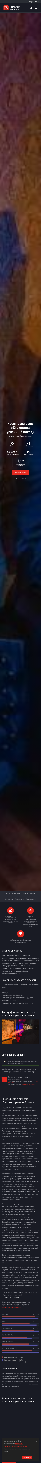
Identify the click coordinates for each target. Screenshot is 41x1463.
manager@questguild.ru (28, 1084)
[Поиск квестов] (31, 8)
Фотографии (9, 899)
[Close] (36, 1441)
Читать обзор (20, 479)
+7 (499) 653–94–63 (33, 2)
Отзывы (33, 893)
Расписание (16, 893)
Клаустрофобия (26, 436)
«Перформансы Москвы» (11, 1307)
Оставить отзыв (31, 899)
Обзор (8, 893)
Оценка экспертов (10, 919)
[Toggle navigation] (36, 8)
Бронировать (20, 472)
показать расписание (11, 1297)
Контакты (25, 893)
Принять (27, 1457)
